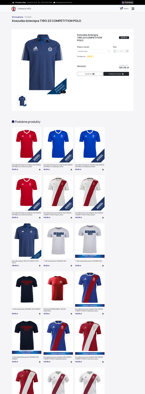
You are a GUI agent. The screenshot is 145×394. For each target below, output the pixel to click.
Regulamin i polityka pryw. (125, 391)
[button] (64, 64)
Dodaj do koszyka (116, 74)
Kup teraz (89, 74)
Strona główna (17, 17)
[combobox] (94, 51)
